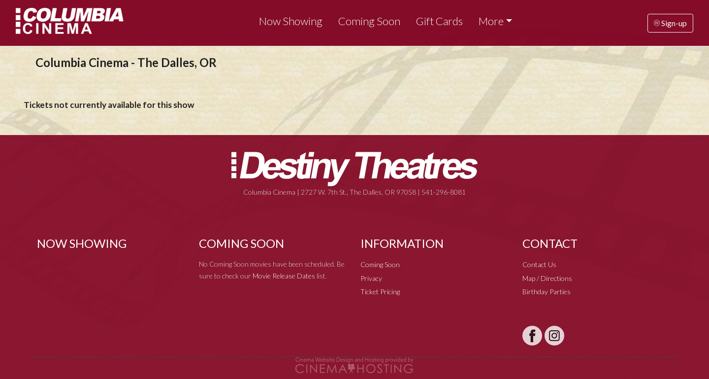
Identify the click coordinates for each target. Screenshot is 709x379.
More (491, 21)
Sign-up (670, 23)
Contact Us (539, 264)
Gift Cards (439, 21)
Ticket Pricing (380, 291)
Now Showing (290, 21)
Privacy (371, 278)
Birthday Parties (546, 291)
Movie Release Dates (284, 276)
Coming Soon (369, 21)
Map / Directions (547, 278)
